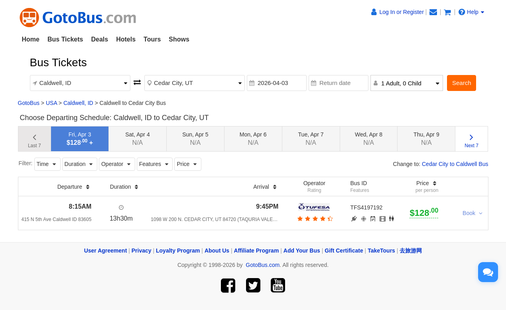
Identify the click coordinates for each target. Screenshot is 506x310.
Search (461, 82)
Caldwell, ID (78, 103)
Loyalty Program (178, 250)
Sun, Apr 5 (195, 138)
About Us (217, 250)
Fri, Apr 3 (80, 138)
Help (471, 12)
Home (30, 39)
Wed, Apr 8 (368, 138)
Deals (99, 39)
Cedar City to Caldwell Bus (455, 164)
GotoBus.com (263, 265)
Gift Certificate (344, 250)
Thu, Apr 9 (426, 138)
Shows (179, 39)
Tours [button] (152, 39)
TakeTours (381, 250)
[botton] (314, 218)
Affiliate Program (256, 250)
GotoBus (28, 103)
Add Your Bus (302, 250)
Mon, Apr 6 (253, 138)
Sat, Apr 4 (137, 138)
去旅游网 (411, 250)
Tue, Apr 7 (311, 138)
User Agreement (105, 250)
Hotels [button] (126, 39)
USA (51, 103)
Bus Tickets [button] (65, 39)
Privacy (142, 250)
